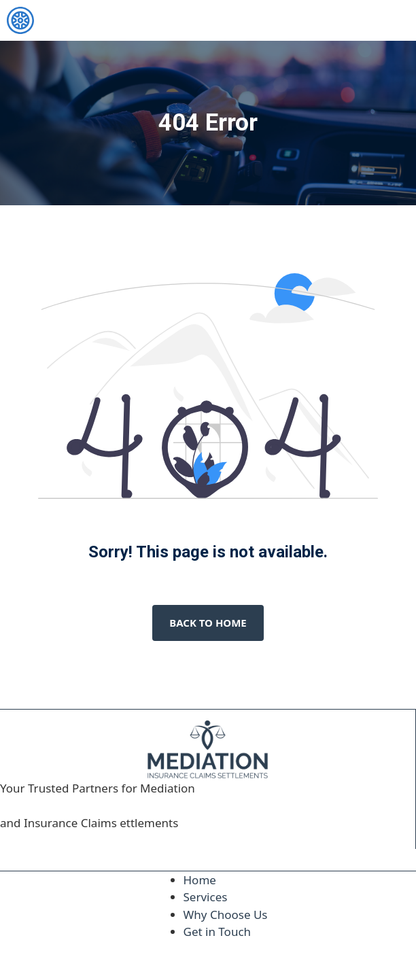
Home (200, 880)
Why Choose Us (226, 914)
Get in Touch (218, 931)
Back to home (208, 622)
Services (206, 897)
